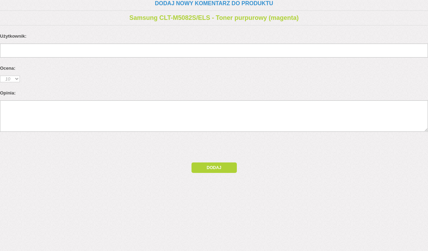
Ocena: (7, 68)
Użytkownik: (13, 36)
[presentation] (60, 148)
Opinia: (8, 93)
